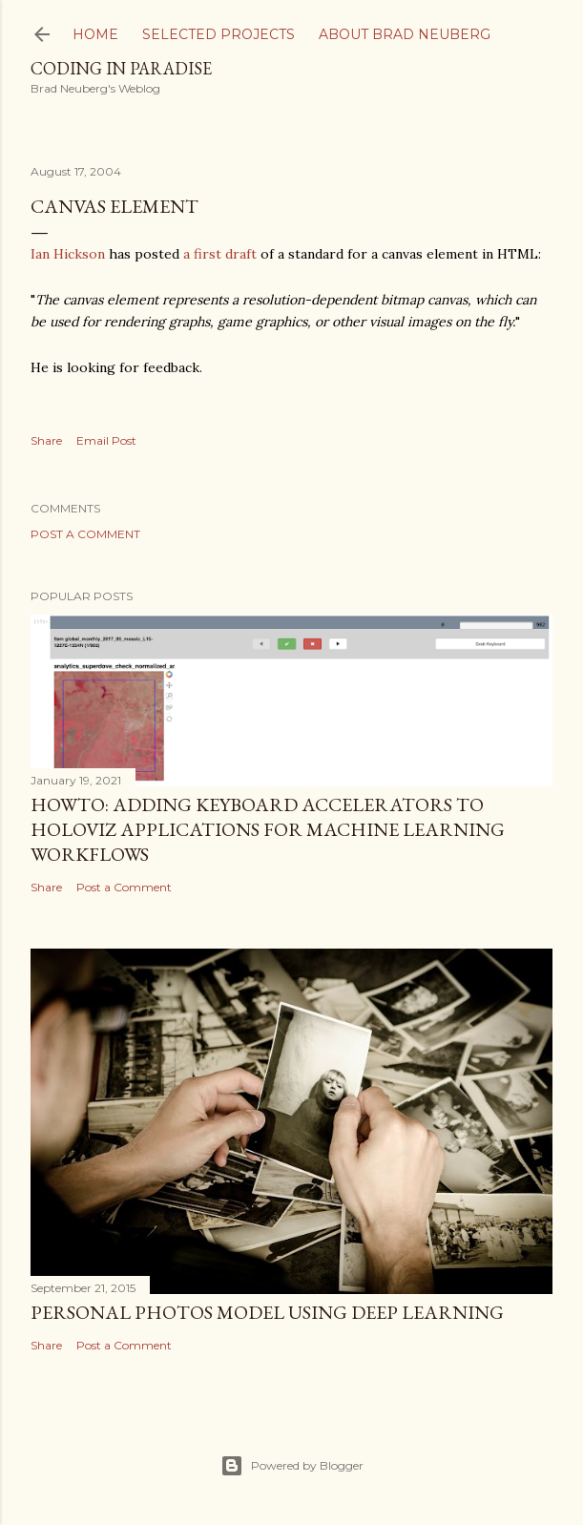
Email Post (106, 440)
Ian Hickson (68, 253)
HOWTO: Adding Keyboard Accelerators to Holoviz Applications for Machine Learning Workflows (268, 829)
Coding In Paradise (121, 68)
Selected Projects (218, 34)
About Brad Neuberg (404, 34)
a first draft (220, 253)
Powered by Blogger (292, 1465)
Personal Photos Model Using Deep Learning (267, 1312)
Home (95, 34)
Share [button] (46, 440)
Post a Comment (85, 534)
